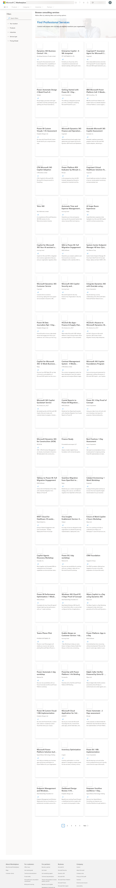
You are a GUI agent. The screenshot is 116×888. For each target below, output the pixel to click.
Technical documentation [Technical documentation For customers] (30, 873)
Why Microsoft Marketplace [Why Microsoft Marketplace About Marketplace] (12, 867)
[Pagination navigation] (75, 827)
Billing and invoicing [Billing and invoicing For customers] (29, 884)
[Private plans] (87, 2)
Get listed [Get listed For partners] (44, 870)
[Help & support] (79, 2)
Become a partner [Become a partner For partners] (46, 867)
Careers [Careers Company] (78, 867)
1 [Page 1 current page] (63, 826)
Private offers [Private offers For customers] (27, 876)
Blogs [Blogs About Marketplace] (7, 870)
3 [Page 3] (71, 826)
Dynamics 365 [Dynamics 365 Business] (61, 873)
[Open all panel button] (6, 7)
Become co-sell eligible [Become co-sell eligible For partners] (47, 884)
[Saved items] (83, 2)
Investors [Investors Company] (79, 879)
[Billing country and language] (98, 2)
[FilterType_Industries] (8, 32)
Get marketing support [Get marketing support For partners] (47, 873)
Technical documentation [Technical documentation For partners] (48, 876)
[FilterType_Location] (8, 23)
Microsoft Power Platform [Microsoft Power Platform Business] (64, 879)
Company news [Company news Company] (80, 873)
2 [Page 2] (67, 826)
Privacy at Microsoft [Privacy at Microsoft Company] (81, 876)
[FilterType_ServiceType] (8, 36)
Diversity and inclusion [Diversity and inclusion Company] (82, 882)
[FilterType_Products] (8, 28)
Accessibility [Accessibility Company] (80, 886)
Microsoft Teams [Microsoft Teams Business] (62, 882)
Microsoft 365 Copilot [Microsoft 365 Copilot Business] (63, 886)
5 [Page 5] (79, 826)
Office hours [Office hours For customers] (27, 867)
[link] (46, 60)
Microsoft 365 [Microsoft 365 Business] (61, 876)
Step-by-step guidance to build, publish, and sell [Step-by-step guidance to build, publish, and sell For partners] (49, 880)
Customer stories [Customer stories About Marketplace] (10, 873)
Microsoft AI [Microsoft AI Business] (61, 867)
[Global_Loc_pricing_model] (8, 41)
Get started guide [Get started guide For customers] (28, 870)
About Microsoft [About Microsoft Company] (80, 870)
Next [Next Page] (85, 826)
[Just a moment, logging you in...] (110, 2)
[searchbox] (21, 18)
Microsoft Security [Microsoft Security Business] (62, 870)
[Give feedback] (75, 2)
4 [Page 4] (75, 826)
